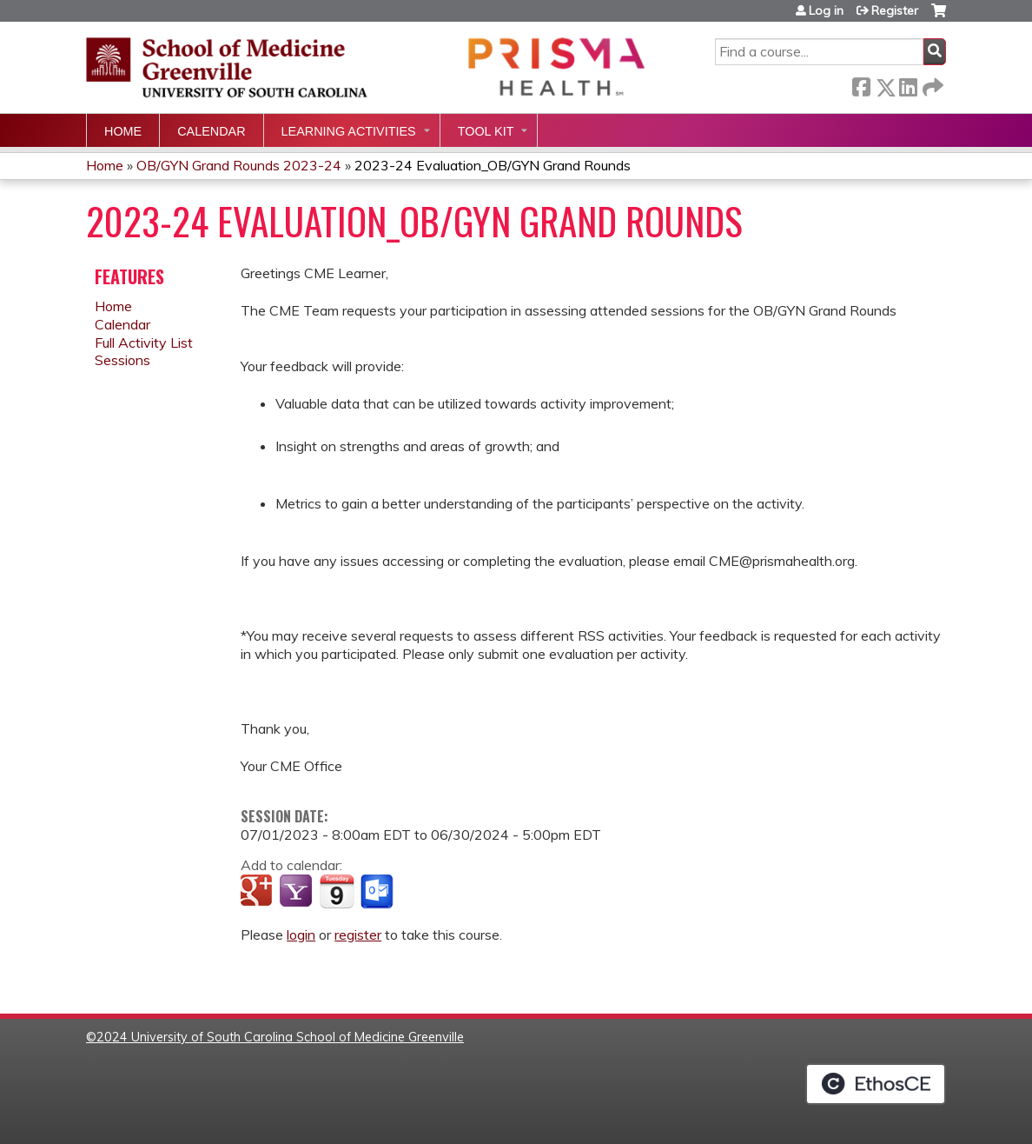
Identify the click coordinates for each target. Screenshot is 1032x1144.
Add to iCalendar (336, 891)
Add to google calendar (258, 892)
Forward (931, 84)
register (357, 934)
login (301, 934)
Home (123, 131)
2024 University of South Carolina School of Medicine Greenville (280, 1037)
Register (894, 10)
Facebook (861, 84)
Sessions (122, 360)
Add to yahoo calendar (297, 892)
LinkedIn (907, 84)
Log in (826, 10)
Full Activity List (144, 342)
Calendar (211, 131)
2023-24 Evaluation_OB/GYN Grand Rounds (492, 165)
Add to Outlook (378, 892)
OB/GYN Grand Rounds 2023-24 (238, 165)
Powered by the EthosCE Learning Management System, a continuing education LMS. (875, 1084)
